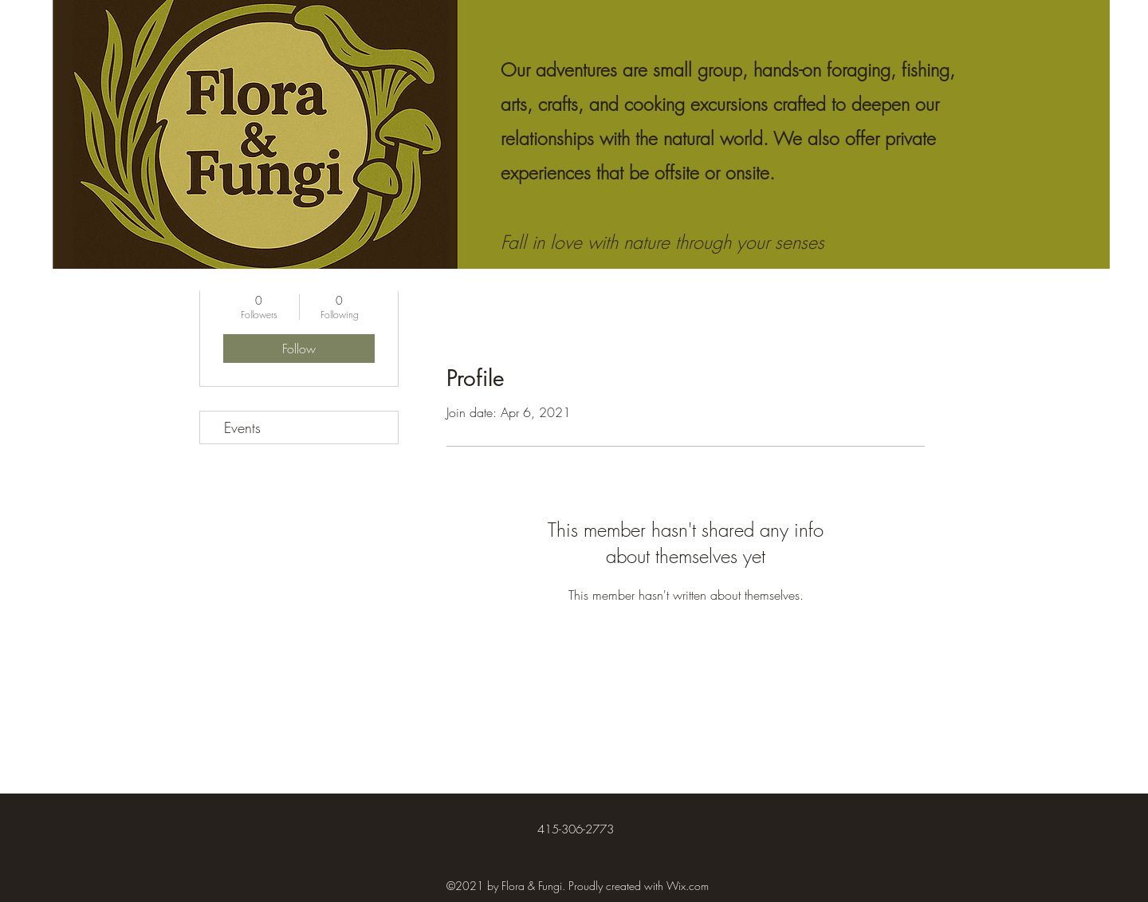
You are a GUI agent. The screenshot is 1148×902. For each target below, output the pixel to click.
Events (242, 427)
